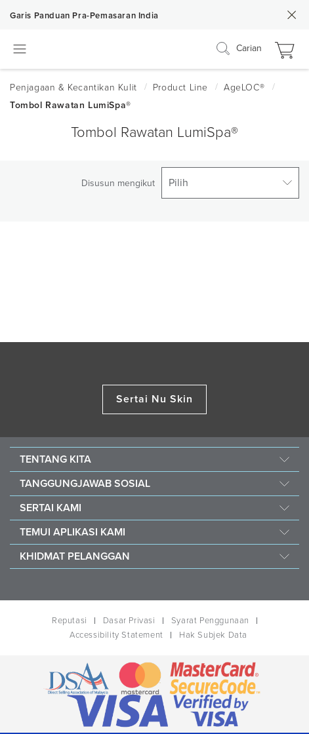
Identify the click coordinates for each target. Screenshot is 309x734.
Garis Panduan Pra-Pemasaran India (84, 15)
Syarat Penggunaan (210, 620)
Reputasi (69, 620)
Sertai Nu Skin (155, 399)
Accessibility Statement (116, 635)
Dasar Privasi (129, 620)
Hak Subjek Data (213, 635)
